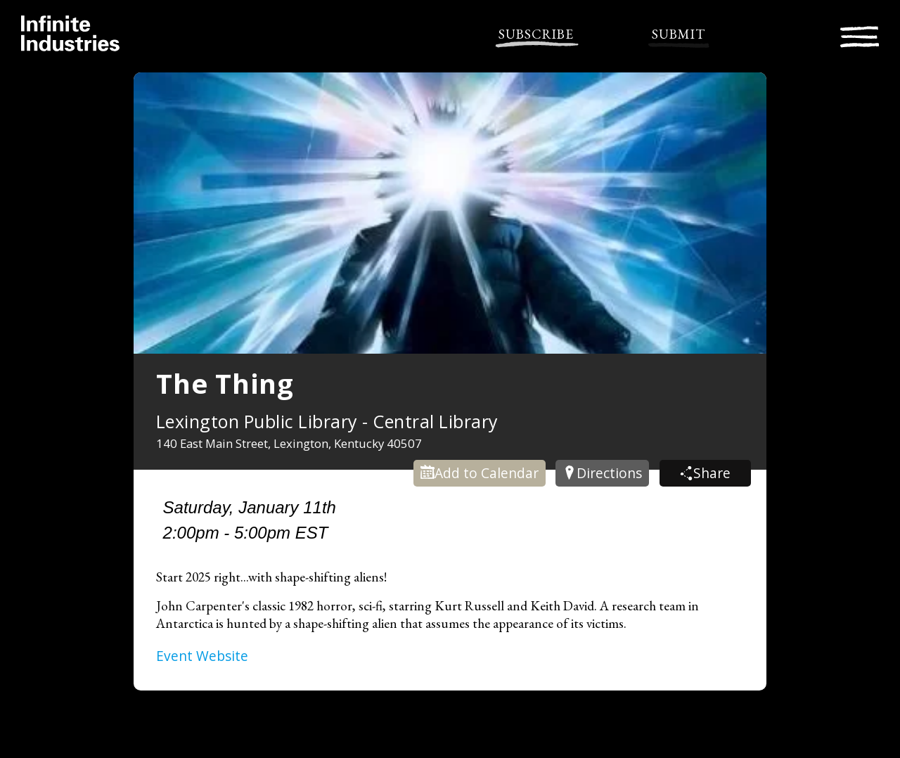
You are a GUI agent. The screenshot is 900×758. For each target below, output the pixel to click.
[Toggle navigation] (859, 35)
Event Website (202, 655)
